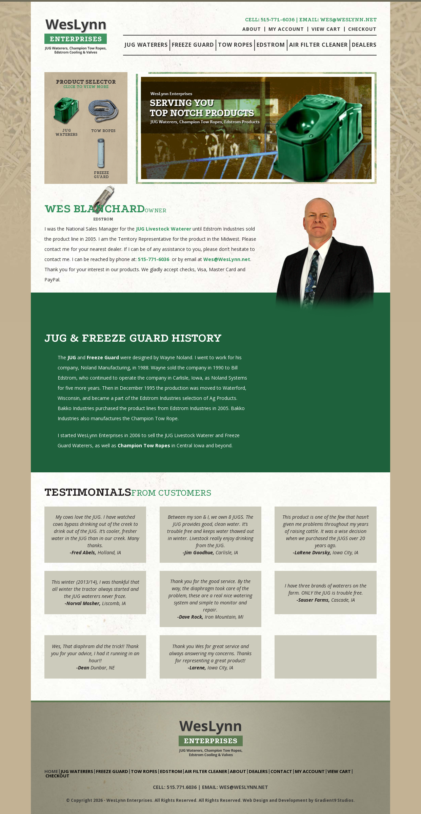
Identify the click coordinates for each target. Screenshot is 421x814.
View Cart (326, 29)
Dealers (364, 44)
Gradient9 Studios (334, 800)
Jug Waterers (146, 44)
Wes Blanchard (94, 208)
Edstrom (271, 44)
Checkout (362, 29)
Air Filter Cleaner (318, 44)
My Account (286, 29)
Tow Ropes (235, 44)
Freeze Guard (193, 44)
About (251, 29)
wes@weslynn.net (348, 20)
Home (51, 771)
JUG (71, 357)
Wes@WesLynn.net (226, 259)
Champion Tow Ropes (144, 445)
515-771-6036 (278, 20)
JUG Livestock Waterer (163, 229)
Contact (281, 771)
